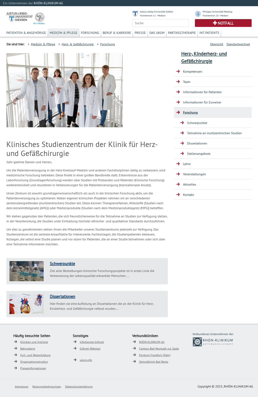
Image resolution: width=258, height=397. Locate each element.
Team (186, 82)
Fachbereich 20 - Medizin (215, 15)
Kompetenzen (192, 71)
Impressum (21, 386)
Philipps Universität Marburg (217, 11)
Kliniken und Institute (34, 342)
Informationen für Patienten (202, 92)
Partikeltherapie (182, 33)
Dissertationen (62, 296)
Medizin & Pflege (63, 33)
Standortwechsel (238, 44)
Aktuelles (189, 184)
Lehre (187, 164)
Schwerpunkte (62, 263)
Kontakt (188, 195)
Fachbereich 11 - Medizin (153, 15)
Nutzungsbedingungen (46, 386)
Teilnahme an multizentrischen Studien (214, 133)
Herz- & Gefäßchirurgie (78, 44)
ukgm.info (86, 360)
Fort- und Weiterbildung (35, 355)
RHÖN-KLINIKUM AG (152, 342)
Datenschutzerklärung (79, 386)
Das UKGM (157, 33)
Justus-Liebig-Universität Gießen (156, 11)
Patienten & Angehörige (26, 33)
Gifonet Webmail (90, 348)
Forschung (90, 33)
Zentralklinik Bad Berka (153, 362)
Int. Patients (209, 33)
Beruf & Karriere (117, 33)
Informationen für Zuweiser (202, 102)
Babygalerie (27, 348)
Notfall (226, 23)
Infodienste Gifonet (92, 342)
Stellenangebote (198, 153)
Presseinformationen (33, 368)
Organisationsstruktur (34, 362)
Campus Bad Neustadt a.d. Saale (159, 348)
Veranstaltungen (194, 174)
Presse (140, 33)
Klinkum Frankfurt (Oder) (154, 355)
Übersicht (216, 44)
